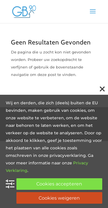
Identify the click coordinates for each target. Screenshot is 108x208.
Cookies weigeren (59, 198)
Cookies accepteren (59, 184)
